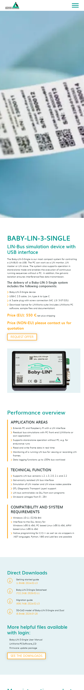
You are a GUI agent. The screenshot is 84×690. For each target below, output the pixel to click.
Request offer (22, 337)
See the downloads (26, 656)
